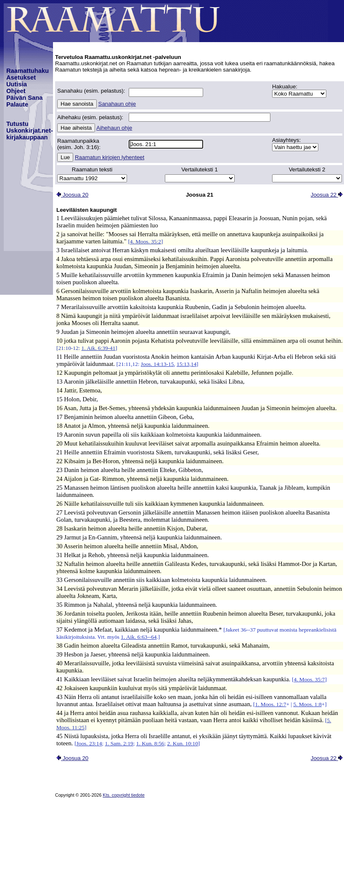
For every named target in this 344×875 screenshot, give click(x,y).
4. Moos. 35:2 (145, 241)
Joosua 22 (327, 195)
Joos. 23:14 (89, 743)
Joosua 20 (72, 195)
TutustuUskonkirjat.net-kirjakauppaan (29, 130)
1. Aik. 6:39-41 (99, 348)
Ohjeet (16, 91)
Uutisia (16, 84)
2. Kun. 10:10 (182, 743)
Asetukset (21, 77)
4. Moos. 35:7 (309, 679)
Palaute (17, 104)
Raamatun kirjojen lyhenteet (109, 157)
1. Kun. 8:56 (150, 743)
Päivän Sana (24, 97)
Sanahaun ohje (117, 104)
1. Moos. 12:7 (270, 704)
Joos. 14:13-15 (157, 364)
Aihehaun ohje (114, 128)
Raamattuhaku (27, 70)
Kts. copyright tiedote (124, 795)
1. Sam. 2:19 (119, 743)
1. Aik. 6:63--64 (138, 637)
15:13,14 (186, 364)
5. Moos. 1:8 (307, 704)
